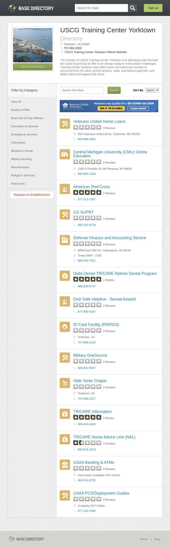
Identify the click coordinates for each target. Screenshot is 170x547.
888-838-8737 (87, 286)
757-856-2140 (87, 342)
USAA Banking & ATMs (93, 462)
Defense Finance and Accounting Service (109, 238)
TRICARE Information (92, 411)
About (144, 539)
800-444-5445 (87, 424)
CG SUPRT (83, 212)
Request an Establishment (32, 194)
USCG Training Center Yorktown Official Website (96, 52)
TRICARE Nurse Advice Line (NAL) (104, 437)
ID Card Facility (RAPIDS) (96, 324)
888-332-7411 (87, 260)
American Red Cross (91, 187)
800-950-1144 (87, 173)
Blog (157, 539)
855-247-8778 (87, 225)
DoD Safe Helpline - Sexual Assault (104, 299)
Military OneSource (90, 355)
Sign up (153, 8)
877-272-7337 (87, 199)
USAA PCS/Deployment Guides (101, 493)
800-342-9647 (87, 368)
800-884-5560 (87, 139)
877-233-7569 (87, 510)
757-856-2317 (87, 398)
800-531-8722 (87, 480)
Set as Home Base (33, 66)
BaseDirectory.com (31, 8)
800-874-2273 (87, 449)
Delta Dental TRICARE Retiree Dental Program (115, 273)
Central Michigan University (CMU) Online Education (110, 154)
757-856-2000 (73, 48)
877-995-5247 (87, 311)
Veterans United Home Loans (99, 121)
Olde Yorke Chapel (89, 381)
